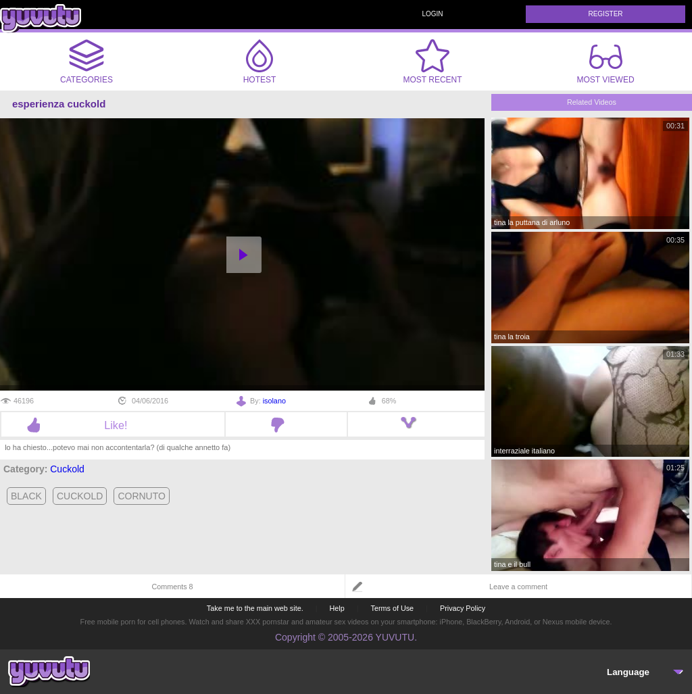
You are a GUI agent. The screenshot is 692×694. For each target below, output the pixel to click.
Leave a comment (518, 587)
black (26, 496)
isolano (274, 401)
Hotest (259, 61)
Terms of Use (392, 608)
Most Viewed (605, 64)
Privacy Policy (462, 608)
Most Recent (432, 61)
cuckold (80, 496)
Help (336, 608)
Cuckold (67, 469)
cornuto (142, 496)
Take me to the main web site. (255, 608)
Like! (112, 425)
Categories (86, 61)
